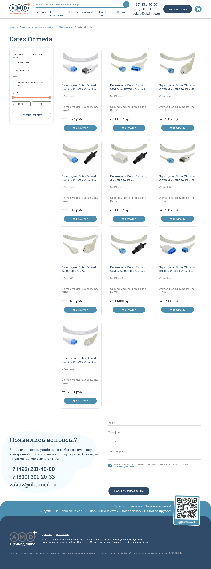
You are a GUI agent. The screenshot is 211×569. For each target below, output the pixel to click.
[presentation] (130, 478)
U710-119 (68, 368)
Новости (73, 12)
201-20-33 (145, 9)
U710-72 (115, 186)
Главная (14, 27)
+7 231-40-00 (32, 468)
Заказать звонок (177, 9)
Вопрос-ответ (103, 13)
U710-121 (116, 96)
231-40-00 (145, 4)
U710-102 (116, 277)
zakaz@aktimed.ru (146, 13)
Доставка (88, 12)
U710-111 (165, 277)
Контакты (123, 12)
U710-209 (165, 96)
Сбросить (31, 115)
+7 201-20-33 (32, 476)
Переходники (66, 27)
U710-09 (67, 277)
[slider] (13, 97)
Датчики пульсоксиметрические (38, 27)
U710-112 (68, 186)
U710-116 (68, 96)
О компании (56, 13)
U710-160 (165, 186)
